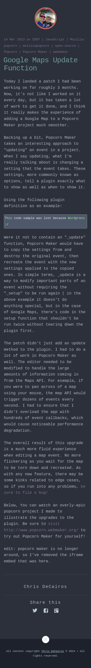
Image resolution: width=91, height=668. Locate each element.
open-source (65, 46)
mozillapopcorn (36, 46)
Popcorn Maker (35, 52)
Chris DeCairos (52, 651)
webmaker (60, 52)
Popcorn (10, 52)
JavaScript (55, 39)
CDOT (36, 39)
